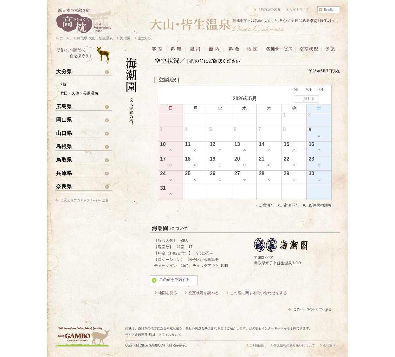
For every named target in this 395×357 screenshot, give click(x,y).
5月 (296, 89)
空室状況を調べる (203, 293)
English (329, 9)
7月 (320, 89)
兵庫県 (64, 172)
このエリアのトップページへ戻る (84, 200)
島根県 (64, 146)
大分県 (64, 71)
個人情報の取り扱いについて (294, 345)
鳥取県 (64, 159)
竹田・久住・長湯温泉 (79, 93)
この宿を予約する (174, 279)
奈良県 (64, 186)
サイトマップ (299, 9)
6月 (308, 89)
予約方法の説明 (269, 9)
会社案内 (329, 345)
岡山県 (64, 119)
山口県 (64, 132)
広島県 (64, 106)
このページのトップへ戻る (313, 309)
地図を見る (167, 293)
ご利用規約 (257, 345)
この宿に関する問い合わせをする (258, 293)
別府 (64, 84)
